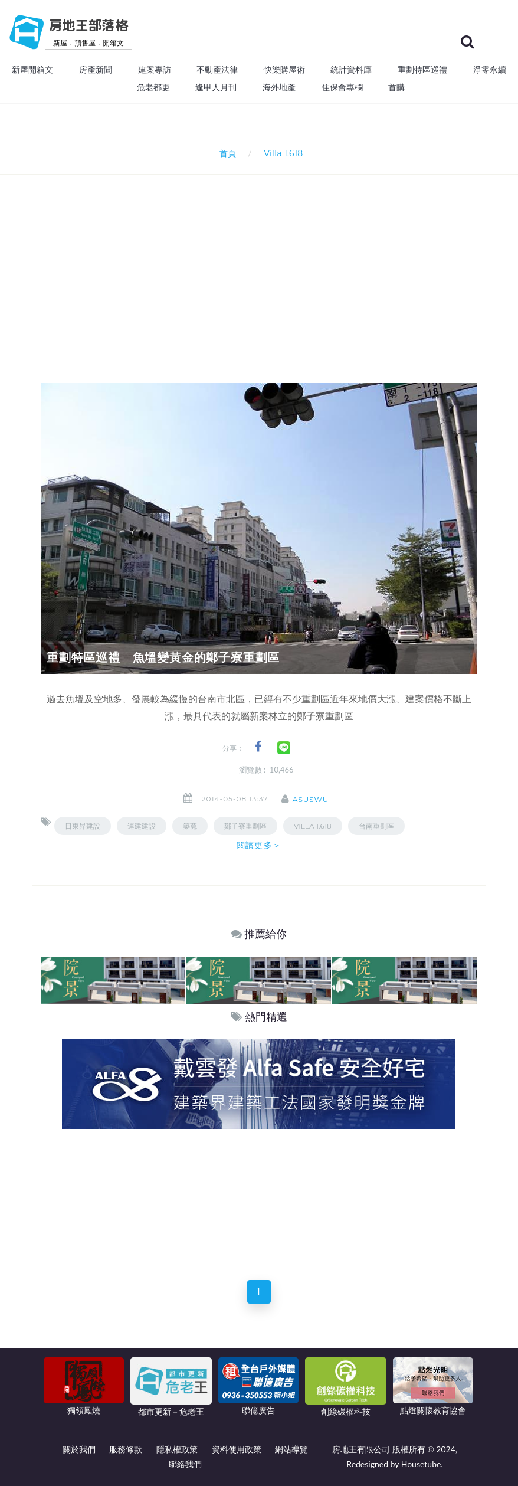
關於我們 (79, 1449)
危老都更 (153, 87)
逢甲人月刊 (216, 87)
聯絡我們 (185, 1464)
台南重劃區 (376, 825)
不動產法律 (217, 69)
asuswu (314, 799)
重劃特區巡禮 (422, 69)
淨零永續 (489, 69)
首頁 (225, 153)
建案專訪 (154, 69)
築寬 (190, 825)
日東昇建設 (82, 825)
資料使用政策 (236, 1449)
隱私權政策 (177, 1449)
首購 (396, 87)
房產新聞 (95, 69)
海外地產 (279, 87)
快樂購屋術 (284, 69)
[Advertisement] (279, 263)
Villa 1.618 (313, 825)
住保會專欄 (342, 87)
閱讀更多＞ (259, 845)
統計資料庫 (351, 69)
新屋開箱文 (32, 69)
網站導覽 (291, 1449)
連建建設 (141, 825)
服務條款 (125, 1449)
